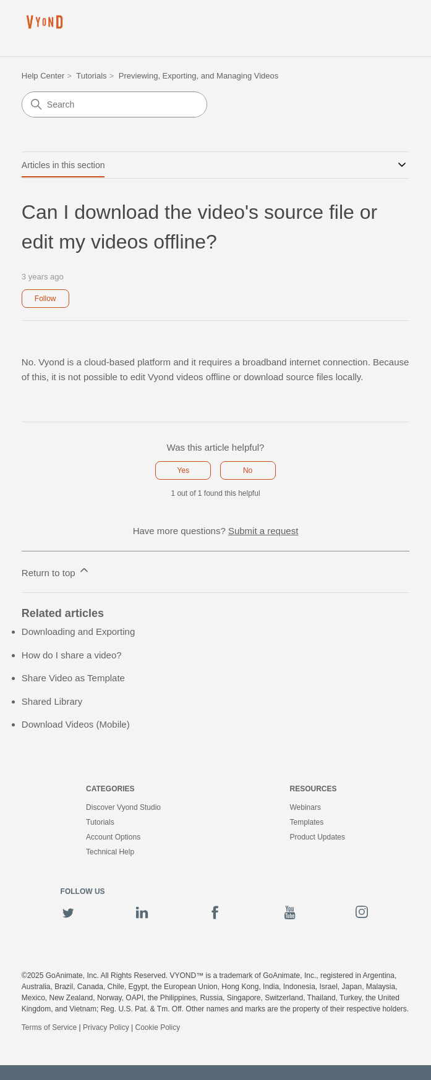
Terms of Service (49, 1027)
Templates (307, 822)
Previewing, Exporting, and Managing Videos (198, 75)
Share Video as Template (73, 678)
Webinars (305, 807)
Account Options (113, 837)
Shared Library (52, 701)
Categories (110, 788)
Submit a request (263, 530)
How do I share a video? (72, 655)
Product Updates (317, 837)
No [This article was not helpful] (247, 470)
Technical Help (110, 852)
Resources (313, 788)
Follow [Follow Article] (45, 298)
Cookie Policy (157, 1027)
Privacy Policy (106, 1027)
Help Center (43, 75)
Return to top (56, 571)
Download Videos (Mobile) (76, 724)
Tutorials (91, 75)
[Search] (114, 104)
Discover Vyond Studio (123, 807)
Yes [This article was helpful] (183, 470)
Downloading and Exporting (78, 631)
